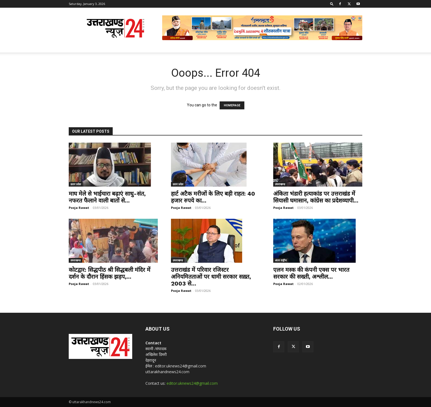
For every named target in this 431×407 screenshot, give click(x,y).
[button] (332, 4)
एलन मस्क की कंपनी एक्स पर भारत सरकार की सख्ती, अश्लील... (311, 273)
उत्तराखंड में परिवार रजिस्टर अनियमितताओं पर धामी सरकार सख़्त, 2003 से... (211, 276)
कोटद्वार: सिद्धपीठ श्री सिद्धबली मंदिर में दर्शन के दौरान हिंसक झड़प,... (109, 273)
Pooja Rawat (79, 208)
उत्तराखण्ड (280, 184)
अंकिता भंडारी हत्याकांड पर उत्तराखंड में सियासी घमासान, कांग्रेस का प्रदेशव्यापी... (315, 197)
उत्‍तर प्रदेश (75, 184)
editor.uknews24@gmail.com (192, 383)
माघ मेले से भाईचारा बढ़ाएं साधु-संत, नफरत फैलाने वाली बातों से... (107, 197)
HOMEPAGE (232, 105)
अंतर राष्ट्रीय (281, 260)
